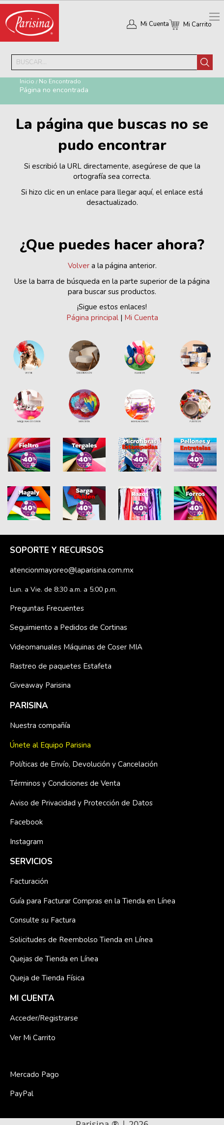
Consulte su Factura (43, 920)
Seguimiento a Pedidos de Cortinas (68, 627)
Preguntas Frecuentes (47, 608)
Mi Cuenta (154, 24)
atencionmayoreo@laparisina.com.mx (72, 570)
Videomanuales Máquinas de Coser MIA (76, 647)
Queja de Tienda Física (47, 978)
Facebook (26, 822)
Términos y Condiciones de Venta (65, 783)
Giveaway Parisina (40, 685)
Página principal (92, 318)
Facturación (29, 881)
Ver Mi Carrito (33, 1038)
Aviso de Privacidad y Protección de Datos (81, 803)
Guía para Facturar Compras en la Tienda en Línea (92, 901)
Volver (78, 266)
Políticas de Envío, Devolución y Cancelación (84, 764)
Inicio (27, 81)
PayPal (21, 1094)
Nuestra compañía (40, 725)
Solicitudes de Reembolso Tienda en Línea (81, 940)
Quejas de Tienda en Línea (54, 959)
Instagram (26, 842)
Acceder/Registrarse (44, 1018)
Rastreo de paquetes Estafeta (61, 666)
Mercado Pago (34, 1074)
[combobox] (104, 62)
